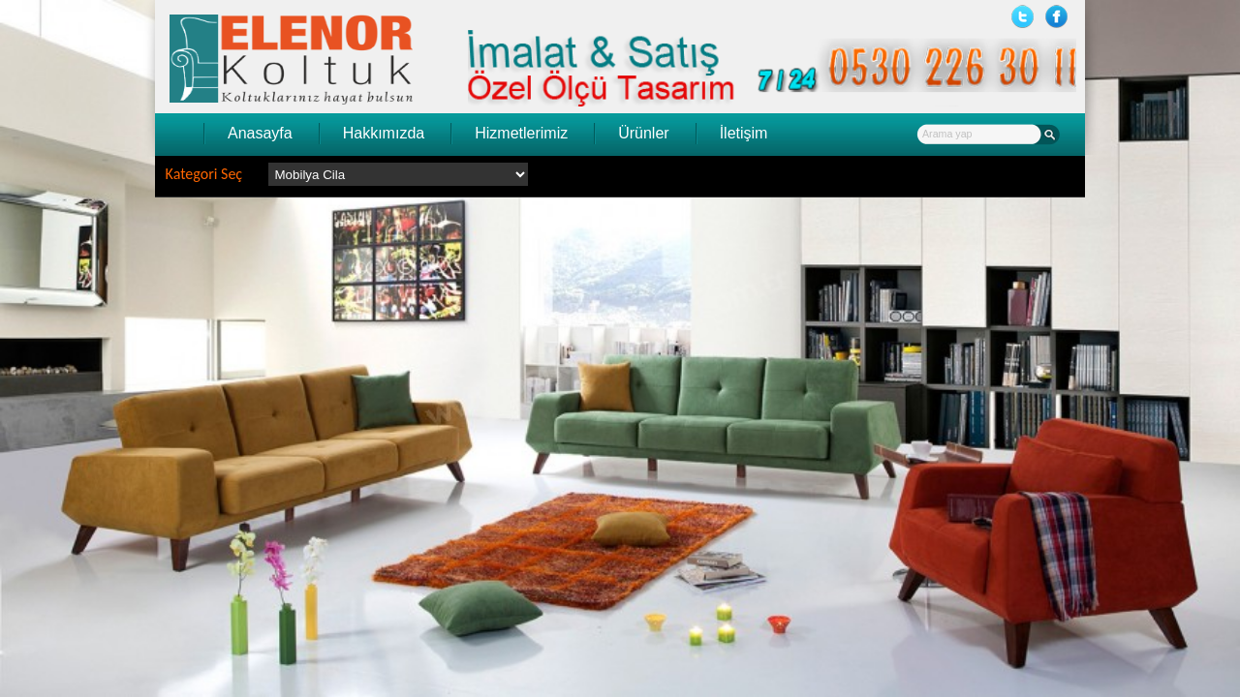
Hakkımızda (383, 133)
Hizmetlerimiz (521, 133)
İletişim (744, 133)
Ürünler (643, 133)
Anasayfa (260, 133)
